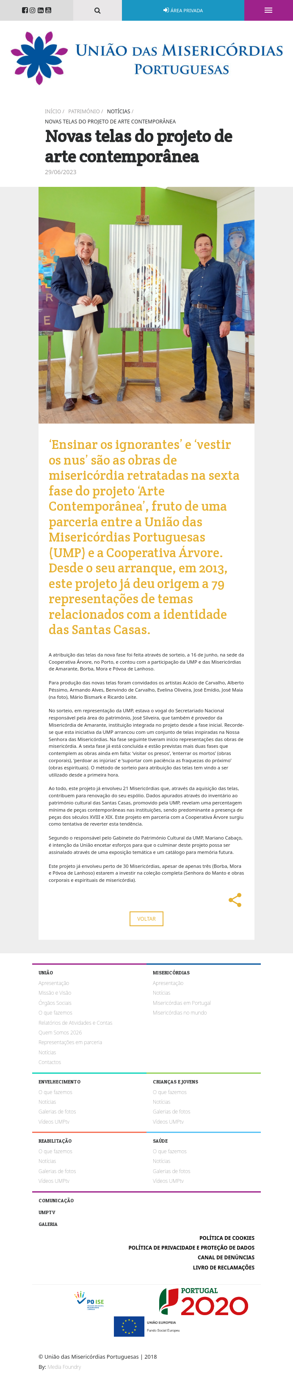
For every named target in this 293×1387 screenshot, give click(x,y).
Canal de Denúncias (226, 1257)
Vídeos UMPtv (54, 1121)
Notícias (118, 111)
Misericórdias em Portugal (182, 1003)
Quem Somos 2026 (60, 1032)
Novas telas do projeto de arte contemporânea (110, 121)
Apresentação (54, 983)
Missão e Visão (55, 992)
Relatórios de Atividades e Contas (75, 1022)
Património (84, 111)
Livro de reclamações (223, 1267)
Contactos (50, 1062)
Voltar (146, 918)
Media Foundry (64, 1367)
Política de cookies (226, 1238)
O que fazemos (55, 1012)
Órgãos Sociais (55, 1003)
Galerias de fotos (57, 1111)
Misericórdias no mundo (180, 1012)
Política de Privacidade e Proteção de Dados (191, 1247)
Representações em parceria (70, 1042)
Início (53, 111)
